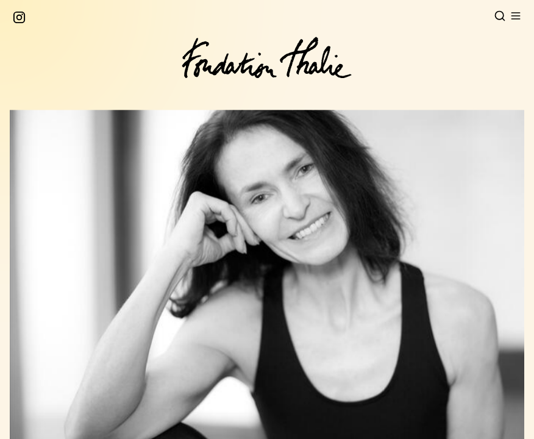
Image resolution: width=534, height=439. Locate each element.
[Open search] (500, 16)
